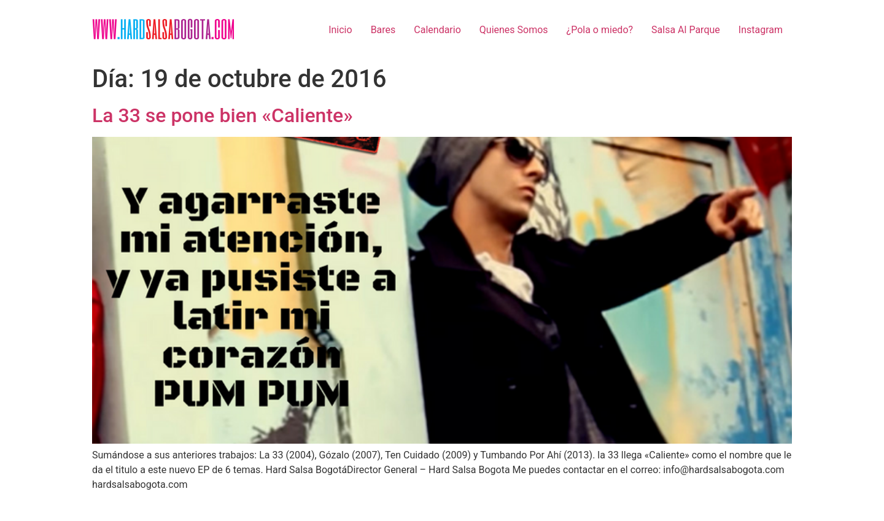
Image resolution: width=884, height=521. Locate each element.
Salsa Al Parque (685, 30)
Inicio (340, 30)
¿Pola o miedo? (600, 30)
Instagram (761, 30)
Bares (383, 30)
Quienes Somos (513, 30)
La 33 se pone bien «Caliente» (222, 115)
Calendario (437, 30)
